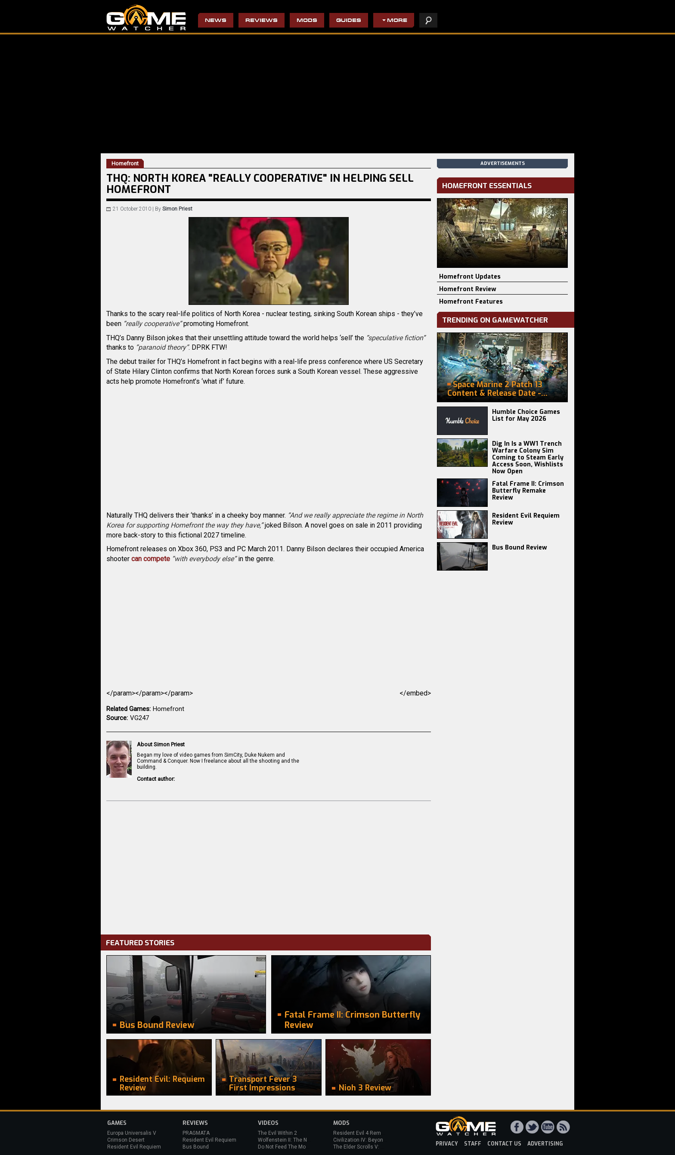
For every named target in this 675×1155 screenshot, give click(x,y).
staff (472, 1143)
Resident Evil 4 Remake (361, 1133)
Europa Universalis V (131, 1133)
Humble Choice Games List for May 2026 (526, 415)
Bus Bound (196, 1147)
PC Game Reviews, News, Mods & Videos (146, 18)
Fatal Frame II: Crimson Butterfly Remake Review (528, 491)
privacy (447, 1143)
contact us (504, 1143)
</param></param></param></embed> (268, 693)
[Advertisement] (268, 865)
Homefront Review (467, 289)
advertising (545, 1143)
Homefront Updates (470, 277)
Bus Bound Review (519, 547)
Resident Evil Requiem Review (526, 519)
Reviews (261, 21)
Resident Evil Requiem (134, 1147)
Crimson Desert (126, 1140)
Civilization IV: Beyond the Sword (372, 1140)
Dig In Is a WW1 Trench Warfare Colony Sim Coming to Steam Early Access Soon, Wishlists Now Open (528, 457)
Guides (348, 21)
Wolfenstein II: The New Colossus (298, 1140)
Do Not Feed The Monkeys (289, 1147)
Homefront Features (471, 302)
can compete (150, 559)
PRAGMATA (196, 1133)
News (215, 21)
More (397, 21)
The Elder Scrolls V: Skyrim (364, 1147)
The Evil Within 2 (277, 1133)
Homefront (168, 709)
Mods (307, 21)
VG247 (139, 718)
